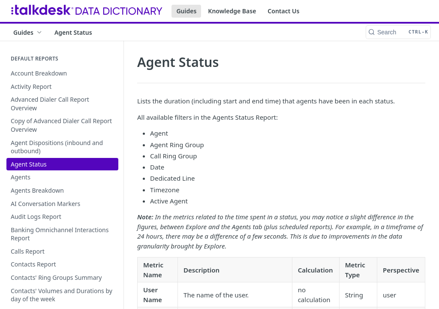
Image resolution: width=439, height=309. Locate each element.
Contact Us (283, 11)
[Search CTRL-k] (398, 32)
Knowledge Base (232, 11)
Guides (186, 11)
